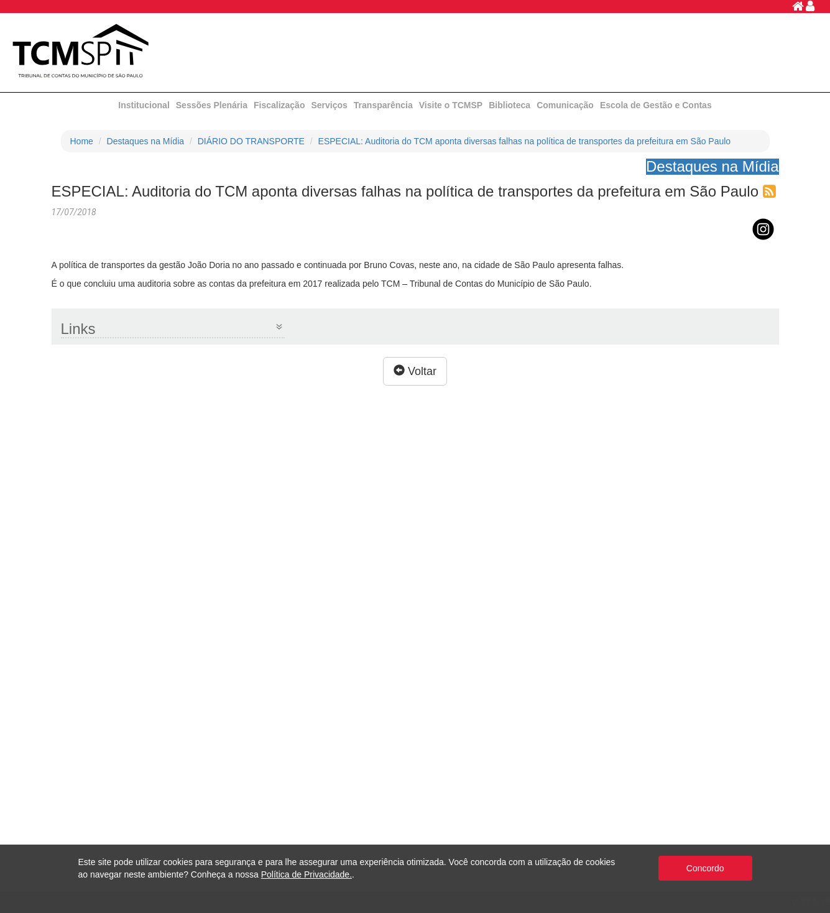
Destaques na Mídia (146, 141)
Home (81, 141)
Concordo (705, 868)
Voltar (415, 371)
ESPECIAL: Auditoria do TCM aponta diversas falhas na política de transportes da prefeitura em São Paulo (524, 141)
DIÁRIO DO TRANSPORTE (251, 141)
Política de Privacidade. (306, 874)
